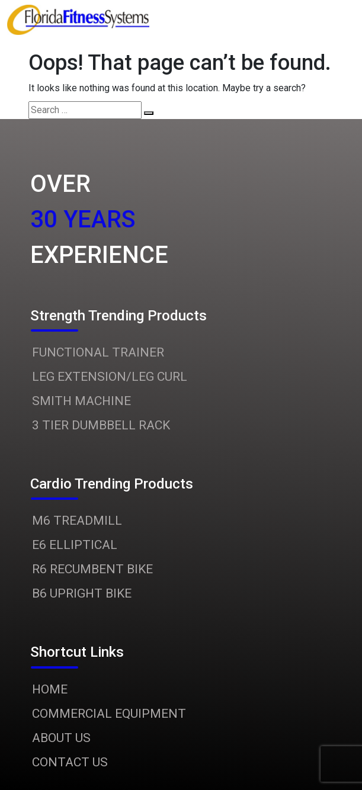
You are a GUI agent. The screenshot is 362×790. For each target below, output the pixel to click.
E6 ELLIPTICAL (74, 545)
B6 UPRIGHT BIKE (82, 593)
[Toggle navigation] (302, 20)
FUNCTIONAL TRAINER (98, 352)
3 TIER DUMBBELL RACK (101, 425)
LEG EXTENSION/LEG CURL (109, 377)
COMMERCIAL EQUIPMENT (109, 713)
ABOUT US (61, 738)
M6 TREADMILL (77, 520)
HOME (50, 689)
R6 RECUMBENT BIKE (92, 569)
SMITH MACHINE (81, 401)
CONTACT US (70, 762)
